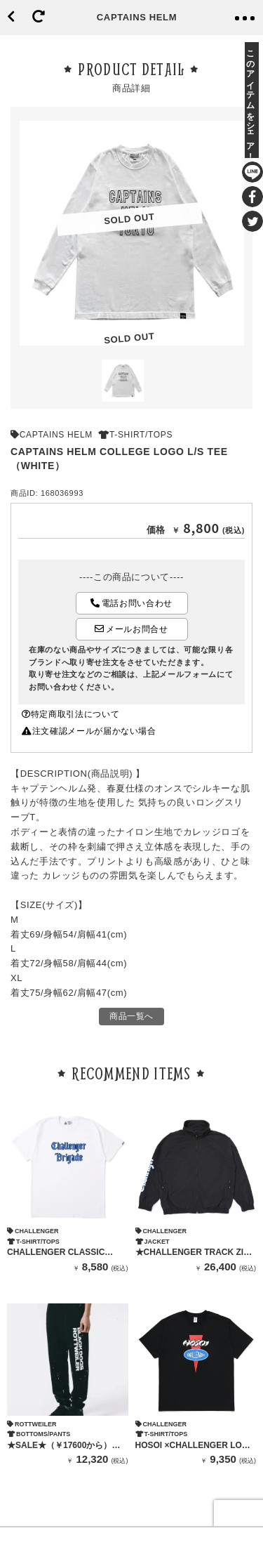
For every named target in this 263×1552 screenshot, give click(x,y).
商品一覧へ (131, 1016)
